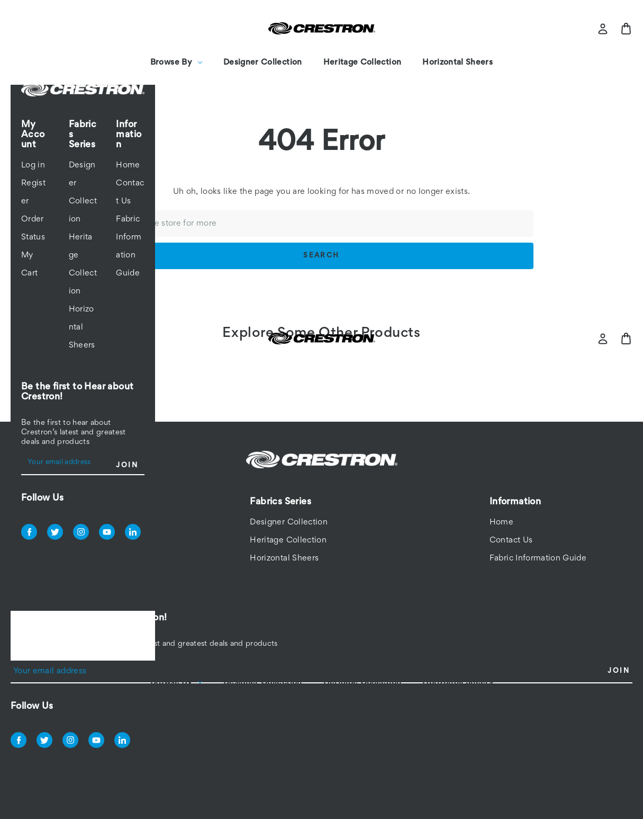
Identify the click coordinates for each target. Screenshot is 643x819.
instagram (81, 532)
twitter (55, 532)
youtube (107, 532)
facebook (29, 532)
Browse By (176, 62)
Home (128, 165)
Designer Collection (262, 62)
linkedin (133, 532)
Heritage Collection (362, 62)
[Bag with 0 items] (626, 28)
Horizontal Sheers (457, 62)
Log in (33, 165)
